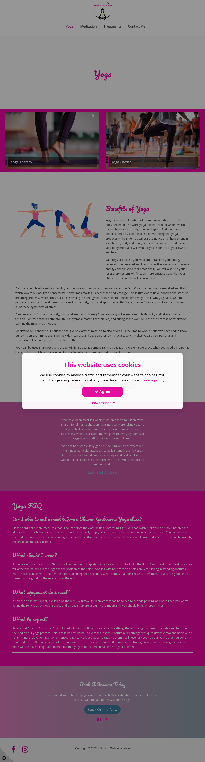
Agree (102, 391)
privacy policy (152, 380)
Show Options (102, 402)
